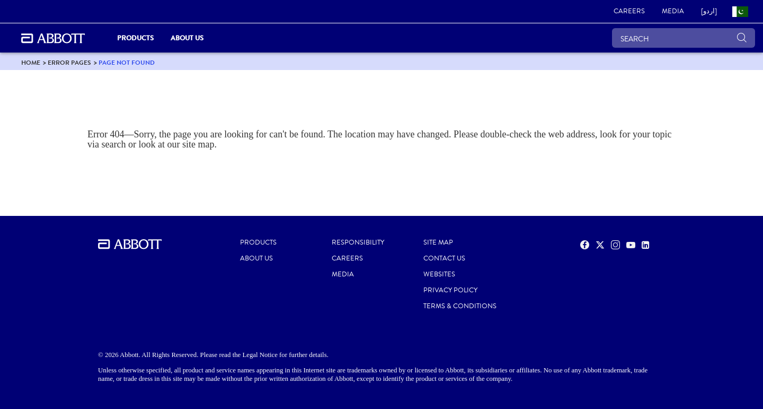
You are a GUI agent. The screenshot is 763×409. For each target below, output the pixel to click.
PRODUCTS (258, 242)
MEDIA (343, 274)
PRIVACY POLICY (450, 290)
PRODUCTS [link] (135, 38)
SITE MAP (438, 242)
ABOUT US (256, 258)
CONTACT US (444, 258)
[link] (629, 12)
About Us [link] (187, 38)
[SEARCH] (683, 38)
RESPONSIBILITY (358, 242)
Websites (439, 274)
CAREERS (347, 258)
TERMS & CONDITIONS (459, 306)
